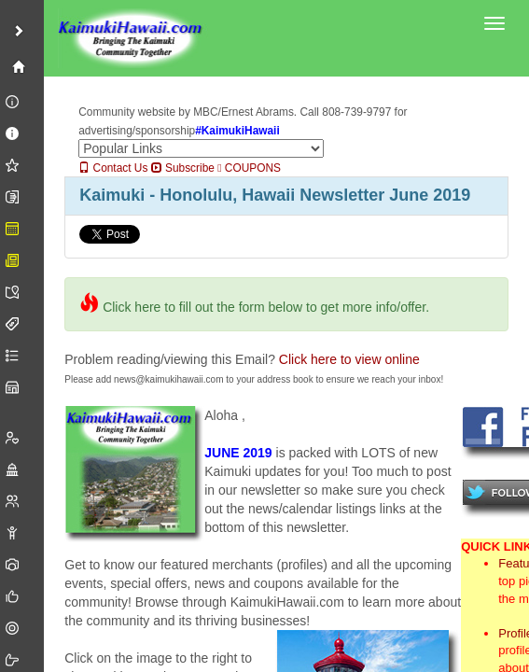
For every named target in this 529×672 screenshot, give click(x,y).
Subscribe (183, 168)
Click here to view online (349, 359)
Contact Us (112, 168)
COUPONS (249, 168)
